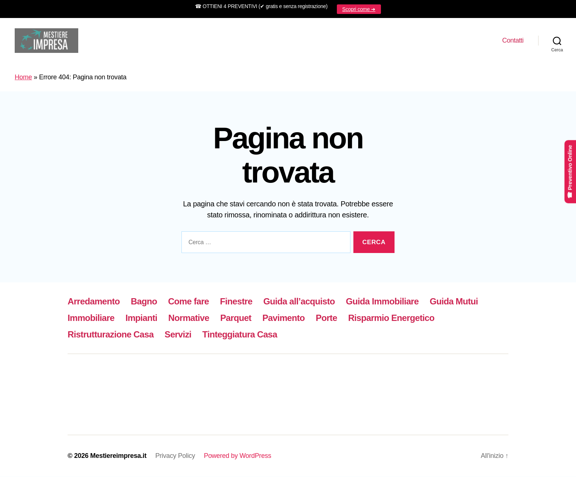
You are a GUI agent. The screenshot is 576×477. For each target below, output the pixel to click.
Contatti (512, 40)
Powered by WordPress (237, 456)
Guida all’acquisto (299, 302)
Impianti (141, 318)
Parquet (236, 318)
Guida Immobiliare (382, 302)
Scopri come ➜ (358, 9)
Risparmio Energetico (391, 318)
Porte (326, 318)
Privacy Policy (175, 456)
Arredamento (94, 302)
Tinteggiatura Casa (239, 335)
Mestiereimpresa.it (118, 456)
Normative (188, 318)
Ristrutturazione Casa (111, 335)
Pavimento (283, 318)
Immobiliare (91, 318)
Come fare (188, 302)
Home (23, 77)
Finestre (236, 302)
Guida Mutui (454, 302)
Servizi (178, 335)
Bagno (144, 302)
